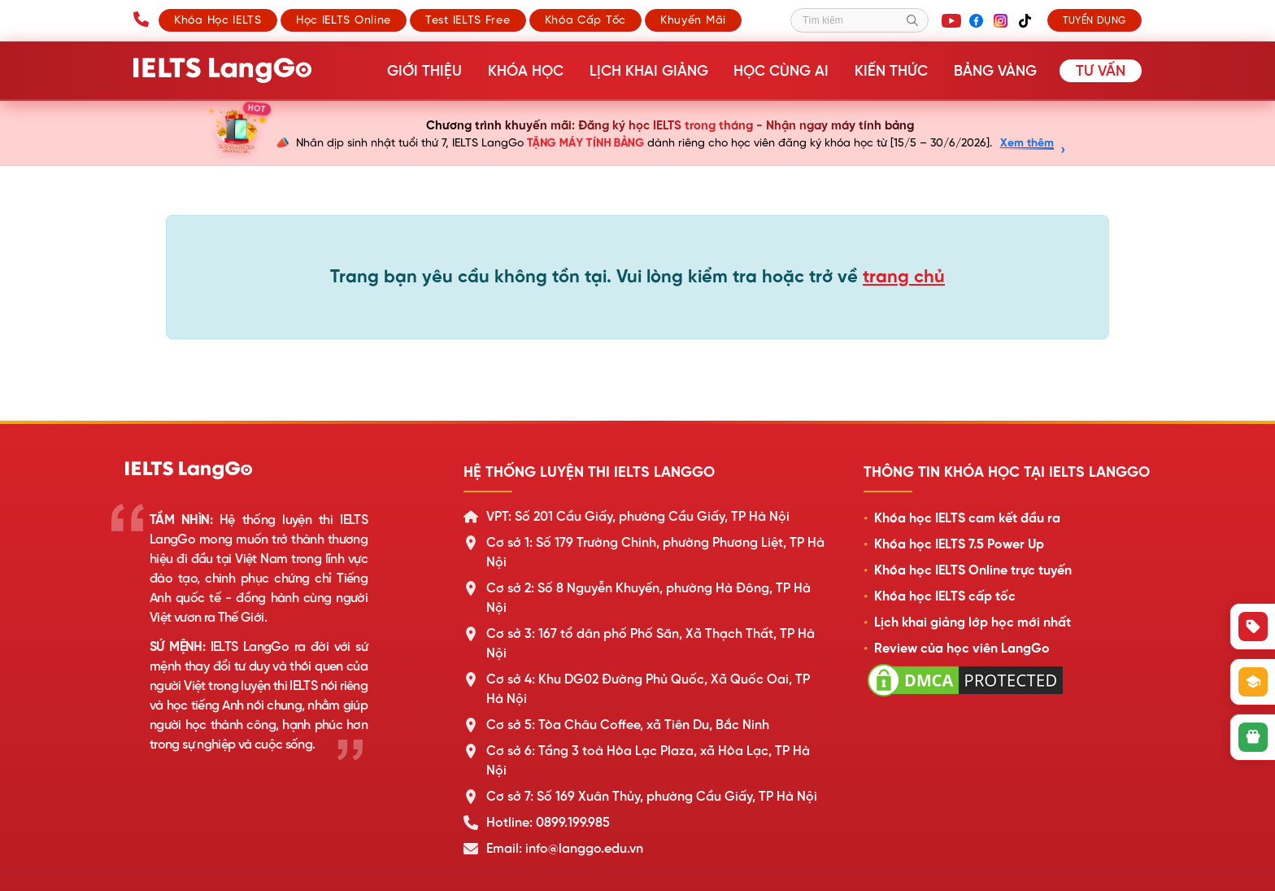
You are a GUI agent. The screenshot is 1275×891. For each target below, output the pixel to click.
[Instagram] (1000, 20)
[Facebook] (976, 20)
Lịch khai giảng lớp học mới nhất (972, 622)
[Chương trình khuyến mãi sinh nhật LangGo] (637, 133)
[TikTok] (1024, 20)
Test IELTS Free (468, 19)
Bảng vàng (996, 71)
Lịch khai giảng (653, 71)
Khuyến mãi (693, 19)
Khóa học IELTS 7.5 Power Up (959, 544)
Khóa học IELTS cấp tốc (945, 596)
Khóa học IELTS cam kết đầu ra (967, 518)
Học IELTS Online (343, 19)
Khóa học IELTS (218, 19)
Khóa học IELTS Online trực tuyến (973, 570)
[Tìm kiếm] (859, 20)
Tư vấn (1100, 71)
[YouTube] (951, 20)
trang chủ (904, 276)
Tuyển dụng (1094, 20)
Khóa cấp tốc (585, 19)
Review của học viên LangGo (962, 648)
